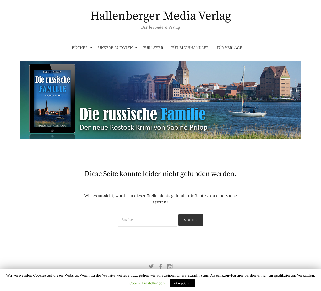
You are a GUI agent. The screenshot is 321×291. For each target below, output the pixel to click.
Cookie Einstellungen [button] (147, 283)
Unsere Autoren (115, 47)
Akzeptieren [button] (183, 283)
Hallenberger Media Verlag (160, 16)
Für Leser (153, 47)
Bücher (80, 47)
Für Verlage (229, 47)
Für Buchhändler (190, 47)
